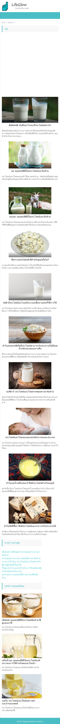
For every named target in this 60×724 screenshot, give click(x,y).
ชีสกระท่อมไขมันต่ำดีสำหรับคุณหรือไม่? (30, 259)
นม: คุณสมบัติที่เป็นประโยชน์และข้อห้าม (30, 171)
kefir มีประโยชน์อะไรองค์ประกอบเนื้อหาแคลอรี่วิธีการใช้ (30, 302)
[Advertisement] (30, 66)
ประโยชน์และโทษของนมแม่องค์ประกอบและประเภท (30, 437)
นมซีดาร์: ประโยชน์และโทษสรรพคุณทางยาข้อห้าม (30, 391)
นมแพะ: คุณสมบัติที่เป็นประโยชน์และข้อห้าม (30, 216)
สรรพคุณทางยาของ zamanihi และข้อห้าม (21, 558)
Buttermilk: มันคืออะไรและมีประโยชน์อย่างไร (30, 125)
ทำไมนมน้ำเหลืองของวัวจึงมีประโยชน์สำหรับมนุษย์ (30, 483)
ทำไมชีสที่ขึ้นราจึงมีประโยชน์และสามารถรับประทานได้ (30, 526)
